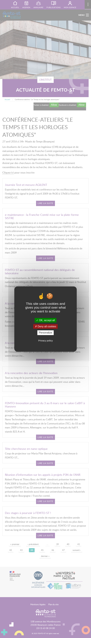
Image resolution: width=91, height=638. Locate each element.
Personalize (45, 332)
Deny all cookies (45, 326)
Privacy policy (45, 340)
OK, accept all (45, 320)
